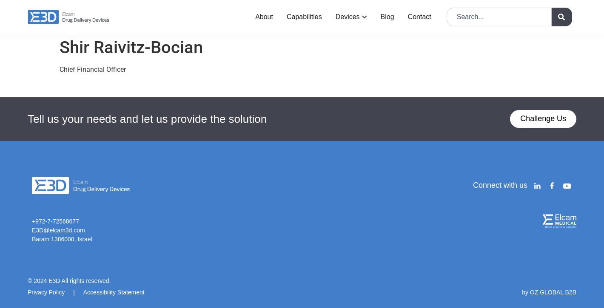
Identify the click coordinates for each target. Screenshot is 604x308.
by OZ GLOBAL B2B (549, 292)
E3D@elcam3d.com (58, 230)
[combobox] (499, 17)
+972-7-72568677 (55, 221)
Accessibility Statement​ (114, 292)
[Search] (562, 17)
